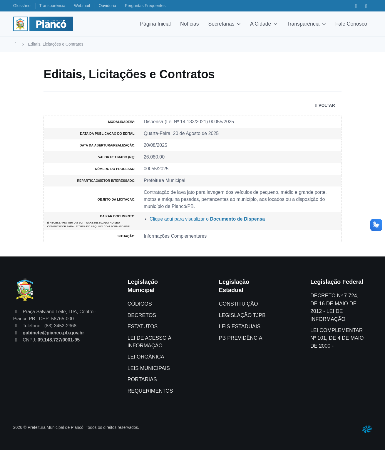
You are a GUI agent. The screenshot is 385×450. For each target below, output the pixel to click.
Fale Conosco (351, 24)
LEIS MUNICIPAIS (149, 368)
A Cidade (260, 24)
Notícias (189, 24)
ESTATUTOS (143, 326)
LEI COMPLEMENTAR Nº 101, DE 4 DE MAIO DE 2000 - (337, 338)
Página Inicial (155, 24)
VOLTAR (324, 105)
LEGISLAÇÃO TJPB (242, 315)
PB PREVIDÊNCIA (240, 338)
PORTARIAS (142, 379)
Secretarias (221, 24)
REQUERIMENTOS (150, 391)
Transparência (303, 24)
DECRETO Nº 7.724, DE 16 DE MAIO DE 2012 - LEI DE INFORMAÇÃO (334, 307)
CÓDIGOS (140, 304)
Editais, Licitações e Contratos (55, 44)
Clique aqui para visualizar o (207, 218)
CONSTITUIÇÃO (238, 304)
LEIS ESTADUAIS (239, 326)
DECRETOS (142, 315)
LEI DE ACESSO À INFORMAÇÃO (150, 342)
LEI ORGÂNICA (146, 357)
